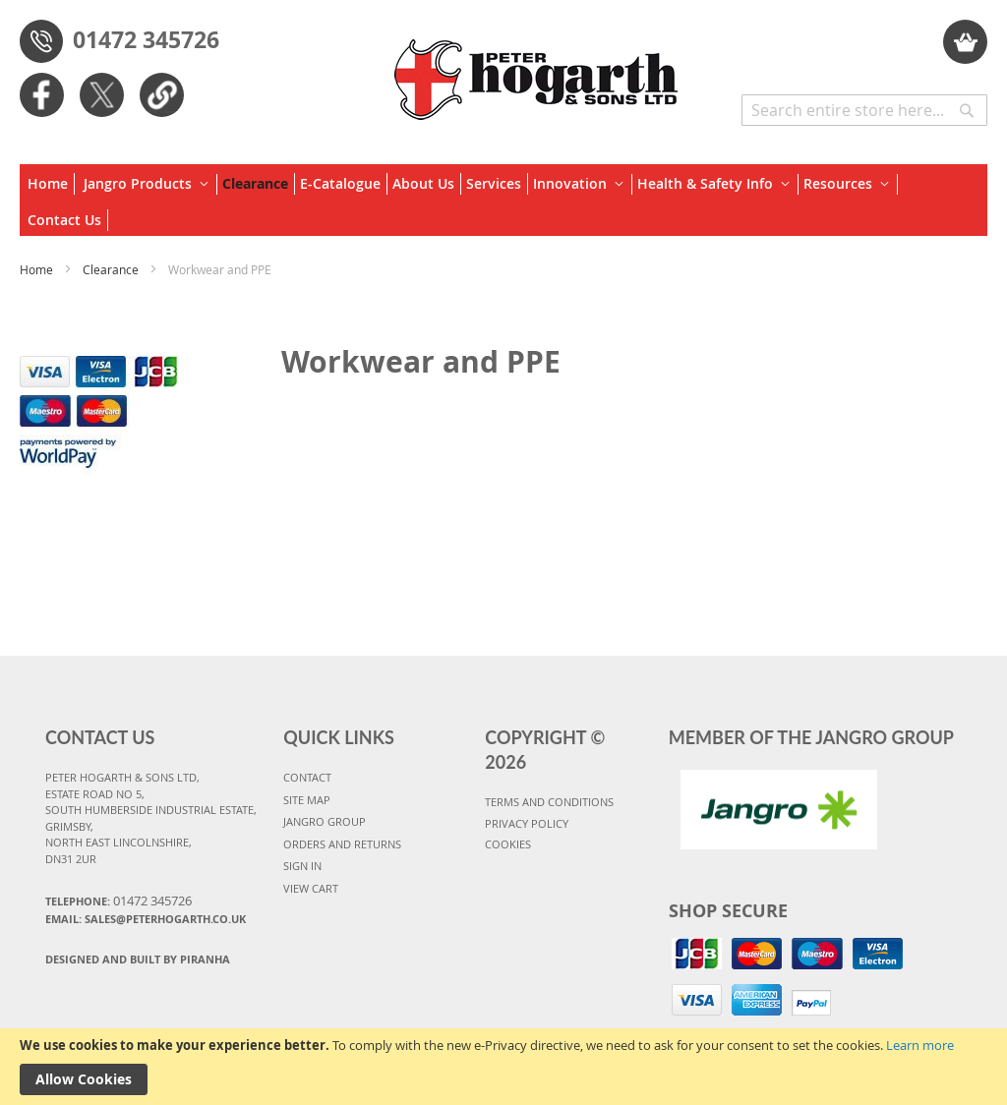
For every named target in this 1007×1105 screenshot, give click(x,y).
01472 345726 (146, 39)
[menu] (503, 200)
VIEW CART (310, 888)
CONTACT (307, 777)
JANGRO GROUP (324, 821)
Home (38, 269)
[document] (503, 1066)
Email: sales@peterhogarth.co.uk (145, 918)
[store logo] (537, 70)
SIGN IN (302, 865)
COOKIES (508, 844)
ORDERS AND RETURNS (342, 844)
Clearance (112, 269)
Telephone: (118, 900)
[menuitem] (51, 184)
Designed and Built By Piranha (137, 959)
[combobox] (864, 110)
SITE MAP (306, 799)
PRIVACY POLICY (526, 823)
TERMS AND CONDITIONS (549, 801)
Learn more (920, 1045)
